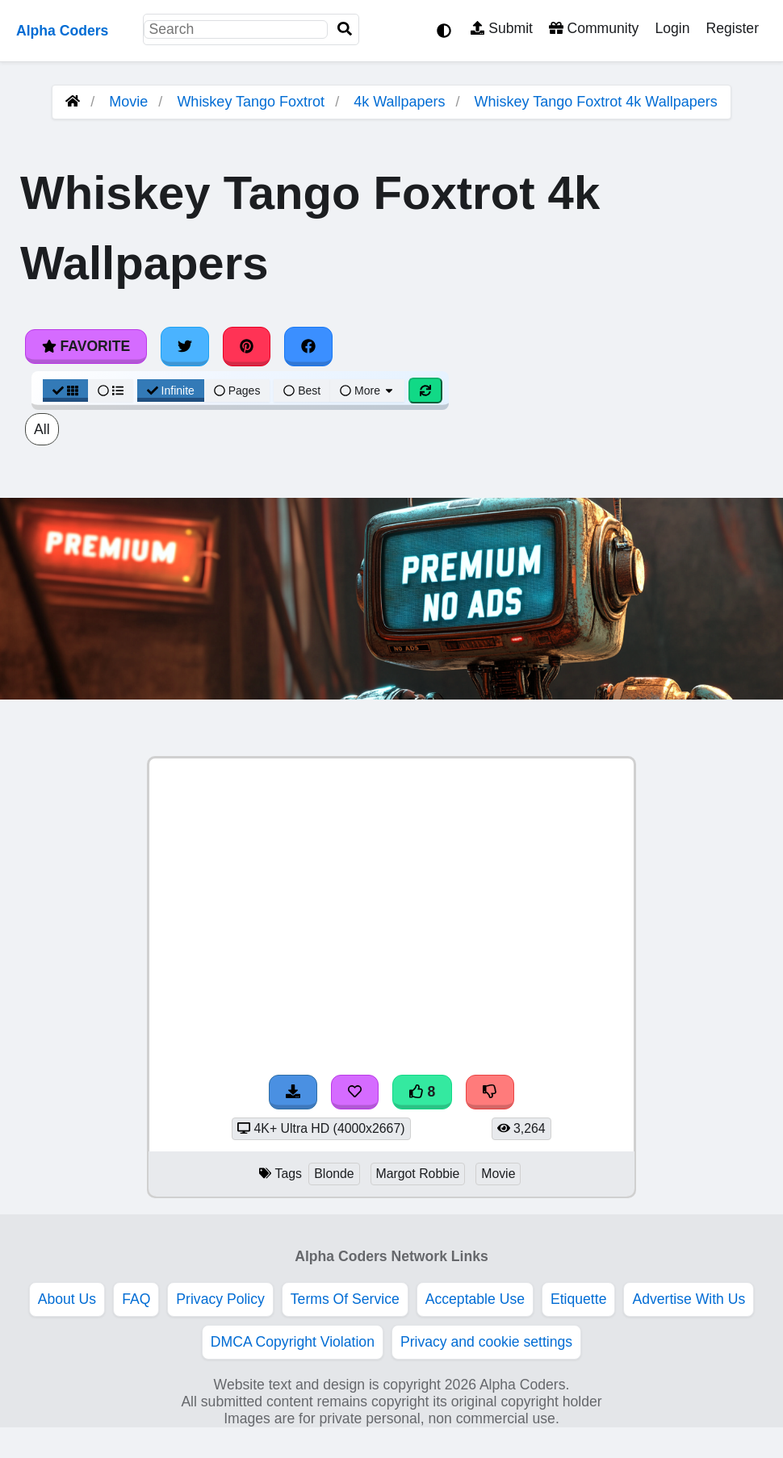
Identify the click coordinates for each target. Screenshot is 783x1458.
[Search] (344, 29)
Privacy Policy (220, 1299)
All (42, 429)
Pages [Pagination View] (237, 390)
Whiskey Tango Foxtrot (251, 102)
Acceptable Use (475, 1299)
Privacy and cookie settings (486, 1342)
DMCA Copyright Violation (293, 1342)
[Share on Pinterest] (247, 346)
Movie (128, 102)
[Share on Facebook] (308, 346)
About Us (67, 1299)
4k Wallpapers (399, 102)
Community (594, 28)
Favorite (86, 346)
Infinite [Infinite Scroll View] (171, 390)
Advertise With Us (688, 1299)
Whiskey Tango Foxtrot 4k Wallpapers (596, 102)
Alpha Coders (62, 31)
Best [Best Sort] (301, 390)
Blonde (334, 1173)
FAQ (136, 1299)
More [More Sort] (367, 390)
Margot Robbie (418, 1173)
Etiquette (578, 1299)
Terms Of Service (345, 1299)
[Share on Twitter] (185, 346)
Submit (502, 28)
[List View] (110, 390)
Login (672, 28)
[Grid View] (65, 390)
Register (732, 28)
